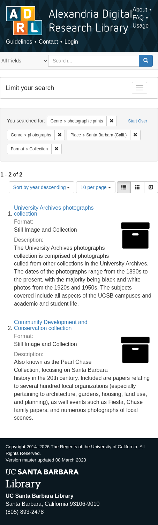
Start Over (137, 121)
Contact (48, 42)
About (140, 10)
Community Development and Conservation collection (51, 325)
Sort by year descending (41, 187)
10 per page (96, 187)
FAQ (138, 18)
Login (71, 42)
